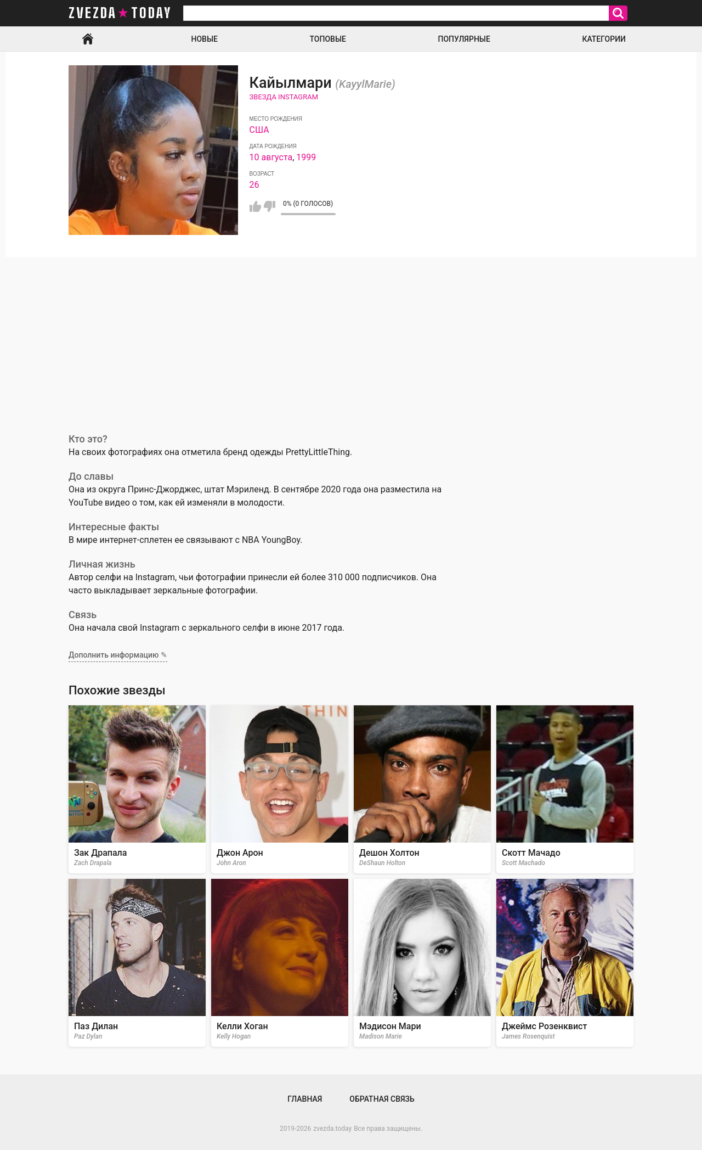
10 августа (271, 157)
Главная (87, 39)
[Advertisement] (351, 339)
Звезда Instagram (284, 97)
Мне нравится (255, 206)
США (259, 130)
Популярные (464, 39)
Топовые (328, 39)
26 (254, 184)
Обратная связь (381, 1099)
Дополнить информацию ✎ (118, 654)
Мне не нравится (269, 206)
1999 (306, 157)
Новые (204, 39)
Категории (604, 39)
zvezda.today (332, 1128)
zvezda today (120, 13)
